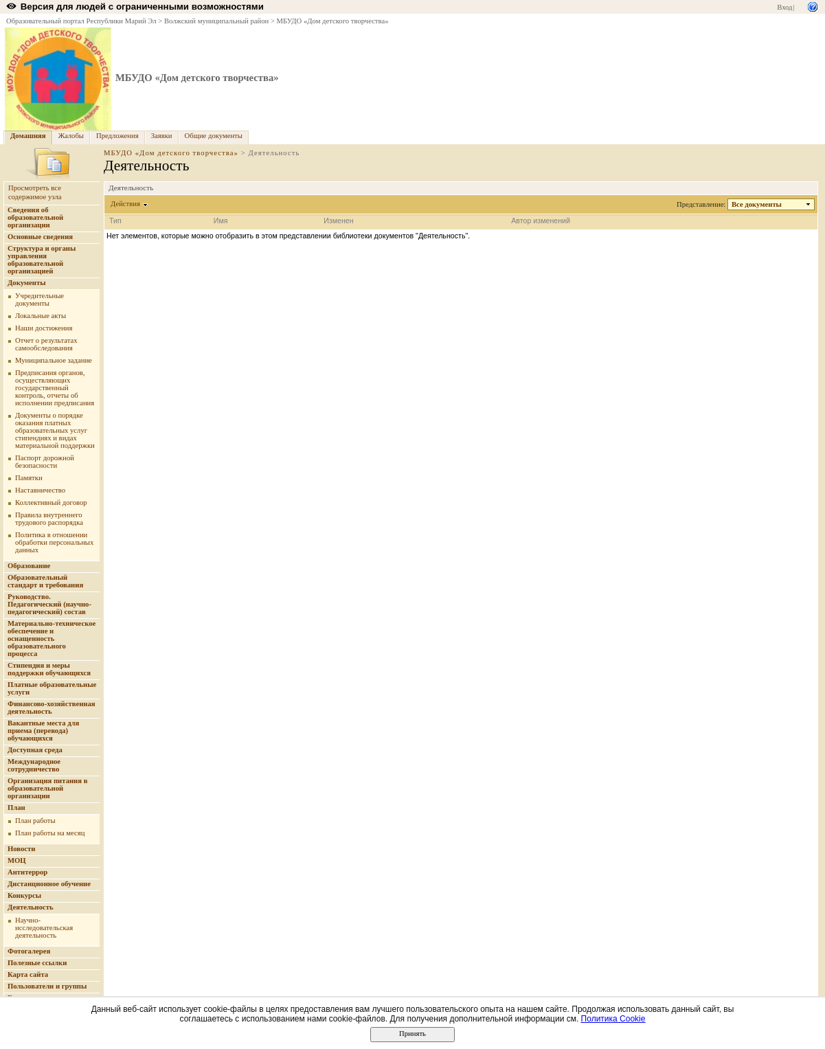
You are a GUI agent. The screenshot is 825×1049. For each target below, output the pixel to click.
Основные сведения (40, 236)
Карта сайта (28, 974)
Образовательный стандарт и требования (45, 581)
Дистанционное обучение (49, 884)
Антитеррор (27, 872)
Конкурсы (24, 895)
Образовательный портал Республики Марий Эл (81, 21)
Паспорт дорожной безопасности (44, 461)
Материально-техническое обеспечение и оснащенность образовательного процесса (51, 638)
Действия (126, 203)
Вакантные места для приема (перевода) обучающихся (43, 730)
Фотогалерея (29, 951)
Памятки (29, 478)
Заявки (161, 135)
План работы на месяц (49, 833)
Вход (784, 7)
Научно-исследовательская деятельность (44, 927)
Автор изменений (540, 220)
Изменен (339, 220)
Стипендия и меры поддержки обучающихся (49, 669)
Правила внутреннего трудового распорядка (49, 518)
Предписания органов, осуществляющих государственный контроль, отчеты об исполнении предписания (54, 388)
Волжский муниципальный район (216, 21)
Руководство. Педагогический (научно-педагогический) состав (49, 604)
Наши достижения (43, 328)
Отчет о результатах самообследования (46, 344)
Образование (29, 565)
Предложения (117, 135)
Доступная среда (35, 750)
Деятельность (31, 907)
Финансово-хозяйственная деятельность (51, 707)
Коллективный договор (51, 502)
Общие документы (213, 135)
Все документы (757, 204)
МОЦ (17, 860)
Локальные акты (40, 315)
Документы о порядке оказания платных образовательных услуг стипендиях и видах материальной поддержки (55, 430)
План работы (35, 820)
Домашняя (28, 135)
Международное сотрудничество (34, 765)
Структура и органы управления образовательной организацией (42, 260)
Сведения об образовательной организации (35, 217)
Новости (21, 849)
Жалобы (71, 135)
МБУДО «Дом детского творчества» (333, 21)
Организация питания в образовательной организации (47, 788)
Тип (115, 220)
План (16, 807)
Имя (221, 220)
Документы (27, 282)
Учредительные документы (39, 299)
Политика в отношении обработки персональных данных (54, 542)
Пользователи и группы (47, 986)
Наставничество (40, 490)
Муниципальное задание (53, 360)
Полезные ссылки (37, 963)
